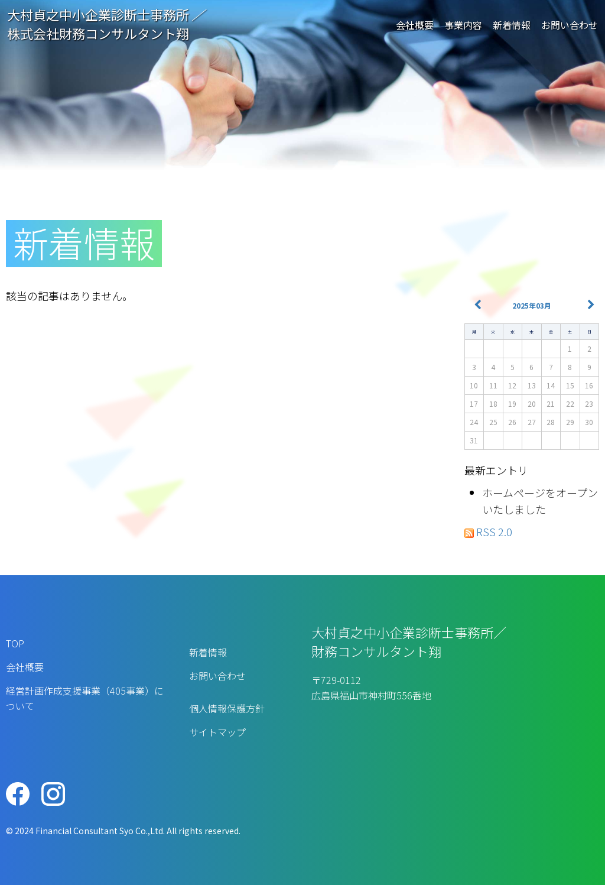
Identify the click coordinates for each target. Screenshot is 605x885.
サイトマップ (217, 732)
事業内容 (463, 25)
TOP (15, 643)
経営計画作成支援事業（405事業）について (85, 698)
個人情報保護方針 (227, 708)
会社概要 (415, 25)
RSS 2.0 (488, 531)
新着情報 (512, 25)
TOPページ (517, 195)
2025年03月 (531, 305)
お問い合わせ (569, 25)
